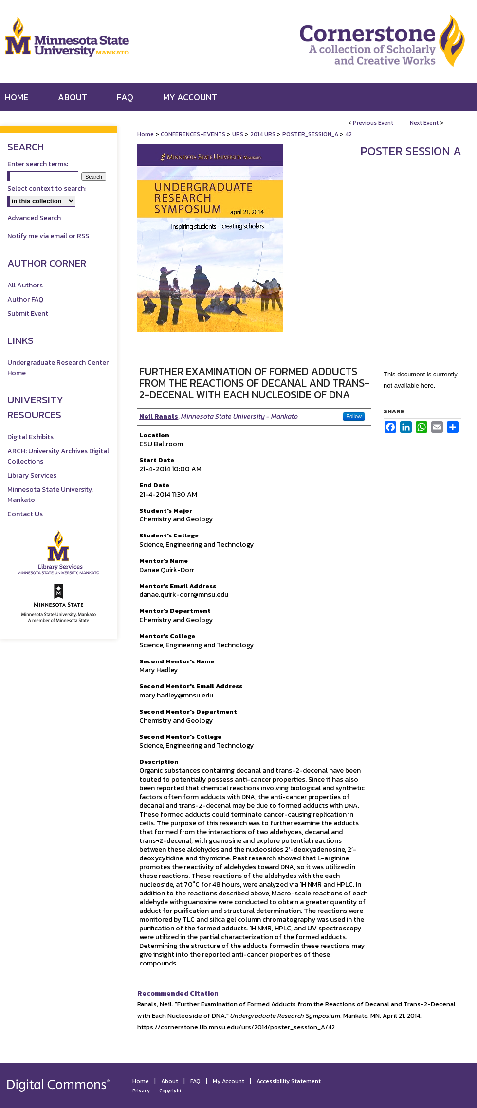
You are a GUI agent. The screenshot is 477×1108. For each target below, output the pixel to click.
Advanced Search (34, 218)
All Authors (25, 285)
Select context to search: (46, 188)
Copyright (170, 1090)
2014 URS (263, 134)
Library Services (31, 475)
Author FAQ (25, 299)
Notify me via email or (48, 236)
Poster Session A (410, 151)
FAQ (195, 1081)
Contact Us (25, 514)
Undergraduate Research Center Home (58, 367)
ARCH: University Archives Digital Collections (58, 456)
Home (145, 134)
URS (238, 134)
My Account (228, 1081)
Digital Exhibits (30, 437)
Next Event (424, 122)
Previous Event (373, 122)
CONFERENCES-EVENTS (194, 134)
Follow (354, 416)
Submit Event (27, 313)
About (169, 1081)
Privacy (141, 1090)
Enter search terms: (37, 164)
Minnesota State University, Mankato (50, 494)
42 (348, 134)
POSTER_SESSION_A (311, 134)
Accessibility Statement (289, 1081)
